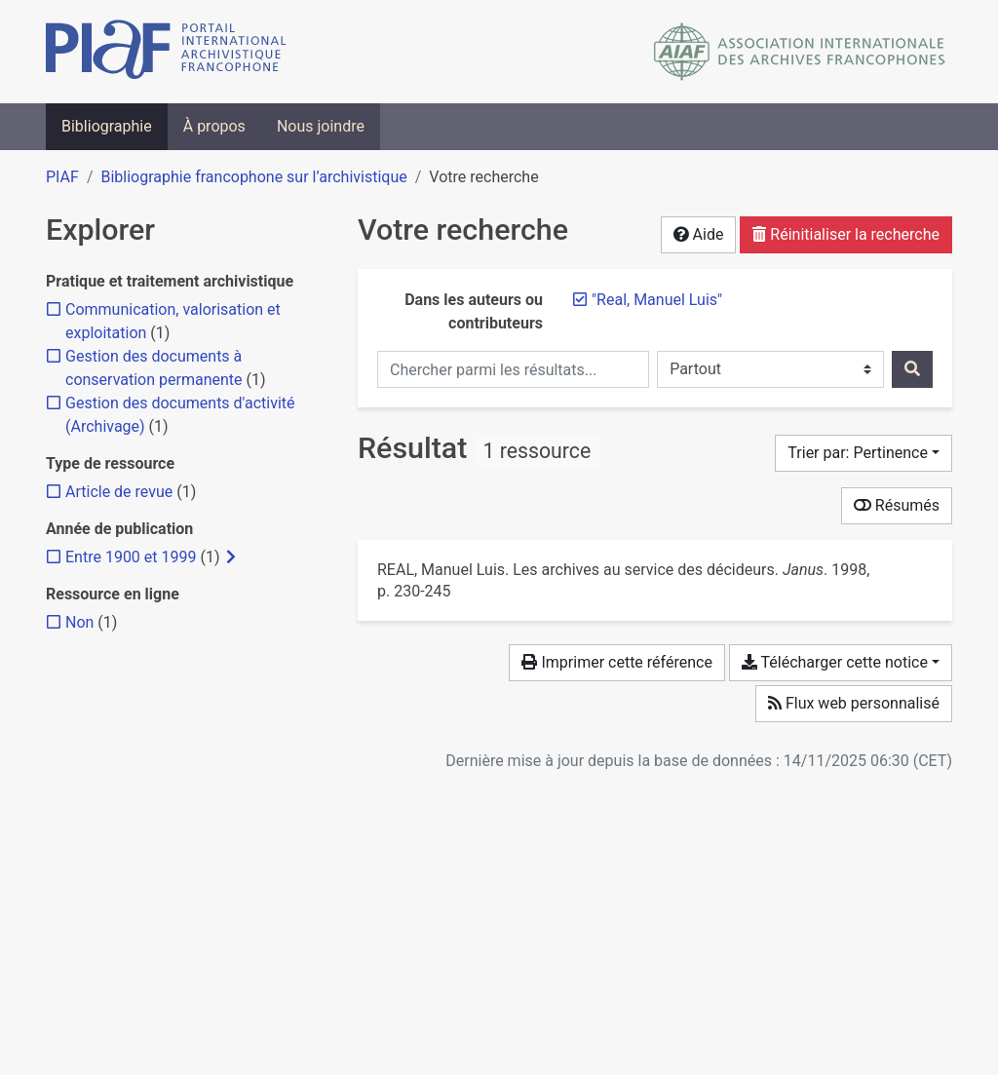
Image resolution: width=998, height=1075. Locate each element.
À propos (214, 126)
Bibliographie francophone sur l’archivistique (253, 177)
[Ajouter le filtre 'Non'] (79, 622)
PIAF (62, 177)
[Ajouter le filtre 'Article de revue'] (119, 491)
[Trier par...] (863, 453)
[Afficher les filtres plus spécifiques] (231, 557)
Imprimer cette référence (616, 662)
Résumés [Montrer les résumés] (897, 505)
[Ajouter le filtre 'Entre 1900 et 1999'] (130, 557)
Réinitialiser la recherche (846, 234)
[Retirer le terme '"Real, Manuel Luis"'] (657, 299)
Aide (698, 234)
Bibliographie (106, 126)
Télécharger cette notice (835, 662)
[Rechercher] (912, 369)
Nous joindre (321, 126)
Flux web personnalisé (854, 703)
